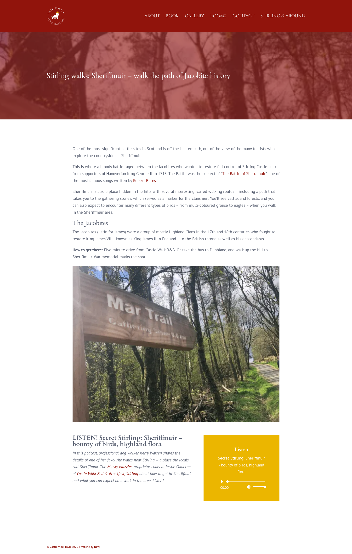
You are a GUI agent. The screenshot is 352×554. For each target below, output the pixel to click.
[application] (241, 484)
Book (172, 16)
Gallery (194, 16)
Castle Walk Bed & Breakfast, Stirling (108, 473)
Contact (243, 16)
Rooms (218, 16)
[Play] (222, 481)
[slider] (246, 481)
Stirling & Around (283, 16)
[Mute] (249, 487)
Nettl (97, 546)
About (152, 16)
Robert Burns (144, 180)
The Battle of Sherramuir (244, 173)
